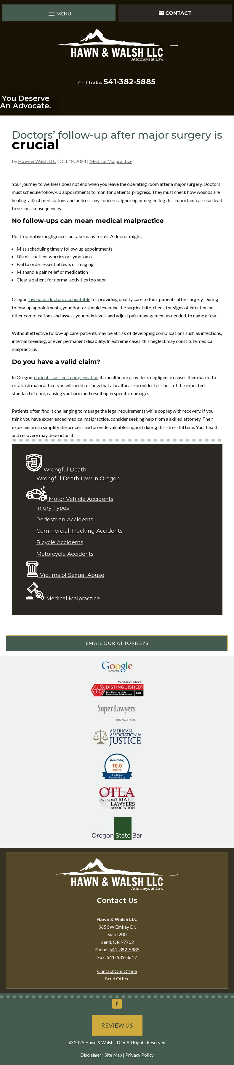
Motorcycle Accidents (65, 554)
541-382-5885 (130, 81)
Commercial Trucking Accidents (79, 531)
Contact (178, 13)
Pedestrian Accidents (64, 519)
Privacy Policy (139, 1055)
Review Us (117, 1025)
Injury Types (52, 508)
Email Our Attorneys (117, 643)
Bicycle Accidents (59, 542)
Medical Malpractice (110, 161)
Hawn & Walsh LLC (37, 161)
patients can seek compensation (66, 377)
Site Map (113, 1055)
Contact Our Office (117, 971)
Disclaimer (90, 1055)
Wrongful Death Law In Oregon (78, 478)
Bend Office (117, 978)
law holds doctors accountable (59, 299)
